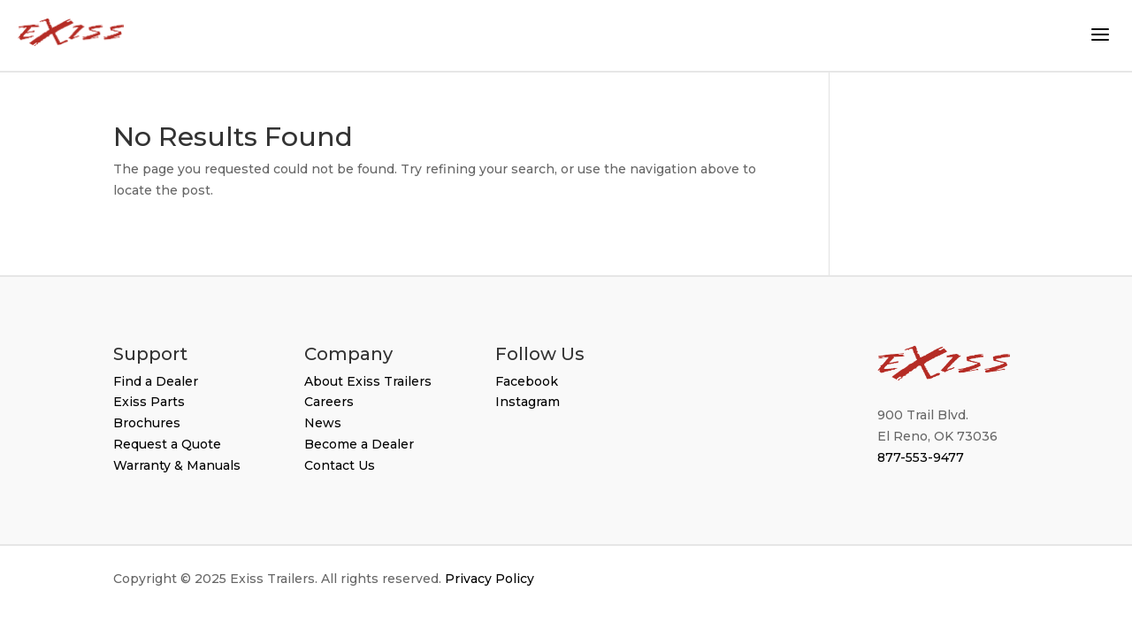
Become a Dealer (359, 444)
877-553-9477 (920, 457)
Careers (329, 402)
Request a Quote (167, 444)
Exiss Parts (149, 402)
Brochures (146, 423)
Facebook (526, 381)
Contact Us (339, 465)
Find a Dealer (155, 381)
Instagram (527, 402)
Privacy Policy (489, 579)
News (322, 423)
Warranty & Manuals (177, 465)
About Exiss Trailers (368, 381)
